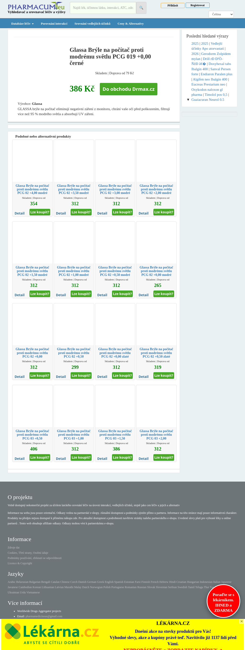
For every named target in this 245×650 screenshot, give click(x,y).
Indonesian (206, 582)
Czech (74, 582)
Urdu (23, 592)
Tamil (191, 587)
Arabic (12, 582)
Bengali (45, 582)
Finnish (145, 582)
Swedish (182, 587)
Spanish (118, 582)
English (109, 582)
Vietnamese (33, 592)
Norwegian (96, 587)
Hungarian (193, 582)
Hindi (172, 582)
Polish (107, 587)
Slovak (151, 587)
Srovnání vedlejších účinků (92, 23)
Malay (78, 587)
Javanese (13, 587)
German (91, 582)
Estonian (129, 582)
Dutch (85, 587)
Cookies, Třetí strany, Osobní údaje (28, 552)
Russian (141, 587)
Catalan (55, 582)
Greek (100, 582)
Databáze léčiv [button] (22, 23)
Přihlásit (172, 5)
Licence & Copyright (20, 563)
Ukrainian (13, 592)
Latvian (59, 587)
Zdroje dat (14, 547)
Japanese (226, 582)
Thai (206, 587)
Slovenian (161, 587)
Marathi (68, 587)
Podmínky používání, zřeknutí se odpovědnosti (35, 558)
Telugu (199, 587)
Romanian (131, 587)
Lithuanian (48, 587)
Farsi (138, 582)
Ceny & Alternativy (130, 23)
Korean (37, 587)
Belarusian (22, 582)
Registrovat (197, 5)
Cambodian (25, 587)
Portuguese (117, 587)
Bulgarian (34, 582)
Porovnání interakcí (54, 23)
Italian (217, 582)
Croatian (181, 582)
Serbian (172, 587)
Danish (82, 582)
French (155, 582)
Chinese (65, 582)
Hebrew (163, 582)
